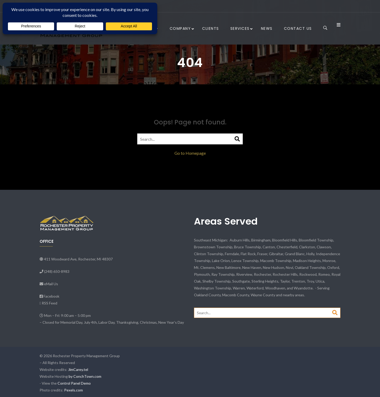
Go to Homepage (190, 153)
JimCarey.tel (78, 369)
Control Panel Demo (74, 383)
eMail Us (51, 284)
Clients (210, 28)
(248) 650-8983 (56, 271)
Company (180, 28)
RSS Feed (49, 303)
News (267, 28)
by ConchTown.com (85, 376)
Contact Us (298, 28)
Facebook (51, 296)
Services (240, 28)
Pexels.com (73, 390)
